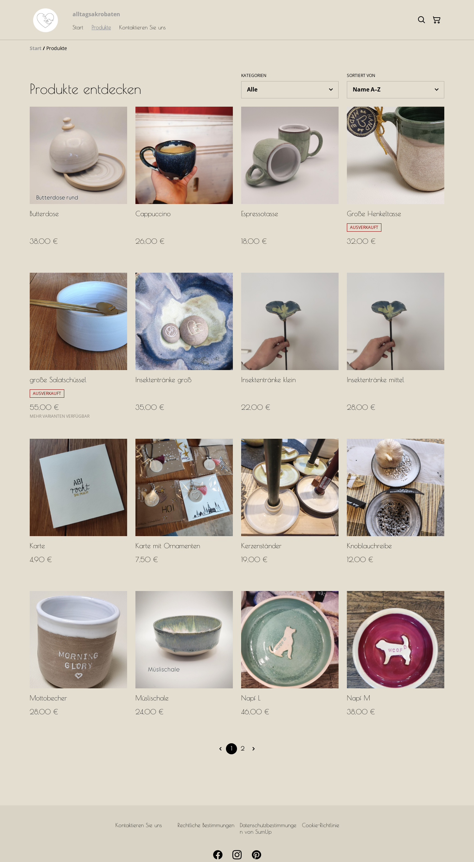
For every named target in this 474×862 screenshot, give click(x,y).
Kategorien (253, 75)
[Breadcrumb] (237, 48)
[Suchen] (421, 20)
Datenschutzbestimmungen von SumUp (268, 828)
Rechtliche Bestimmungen (206, 825)
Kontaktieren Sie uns (138, 825)
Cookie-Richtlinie (320, 825)
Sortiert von (361, 75)
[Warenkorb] (436, 20)
